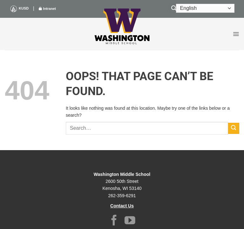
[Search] (174, 8)
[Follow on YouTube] (130, 221)
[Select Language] (205, 8)
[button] (236, 34)
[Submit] (233, 128)
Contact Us (122, 205)
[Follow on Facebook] (114, 221)
